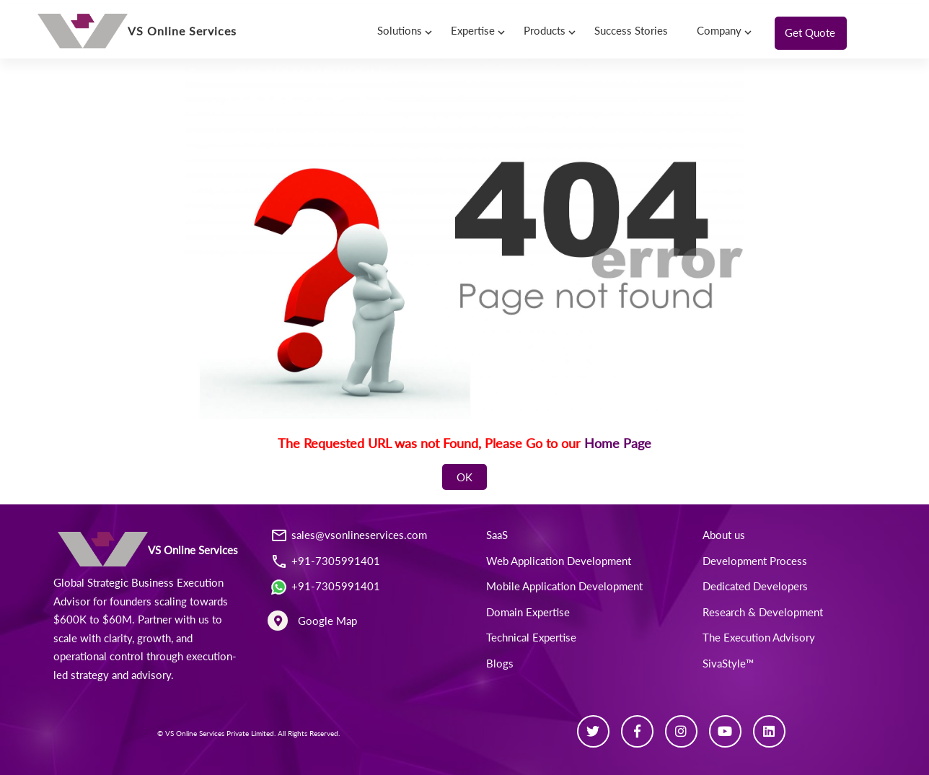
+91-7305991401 (335, 560)
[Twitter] (593, 731)
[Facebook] (637, 731)
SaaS (497, 534)
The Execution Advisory (759, 637)
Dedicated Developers (755, 585)
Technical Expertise (531, 637)
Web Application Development (558, 560)
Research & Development (763, 611)
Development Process (755, 560)
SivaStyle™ (728, 663)
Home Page (617, 443)
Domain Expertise (528, 611)
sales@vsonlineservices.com (359, 534)
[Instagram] (681, 731)
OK (464, 476)
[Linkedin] (769, 731)
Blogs (500, 663)
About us (724, 534)
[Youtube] (725, 731)
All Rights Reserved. (309, 733)
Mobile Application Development (564, 585)
